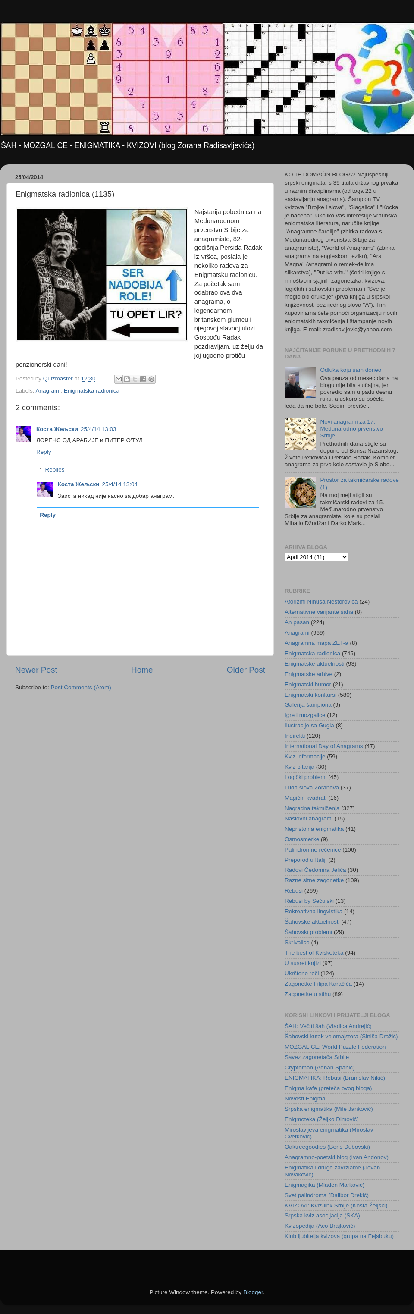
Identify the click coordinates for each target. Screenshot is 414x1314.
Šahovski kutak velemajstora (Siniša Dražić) (341, 1036)
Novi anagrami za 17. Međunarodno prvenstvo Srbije (351, 428)
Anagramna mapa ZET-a (316, 643)
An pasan (297, 622)
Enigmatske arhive (308, 674)
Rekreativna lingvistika (313, 911)
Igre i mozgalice (305, 715)
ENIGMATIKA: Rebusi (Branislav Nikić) (335, 1078)
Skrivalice (297, 942)
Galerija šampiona (308, 704)
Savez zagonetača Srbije (317, 1057)
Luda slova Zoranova (312, 787)
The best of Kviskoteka (314, 952)
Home (142, 669)
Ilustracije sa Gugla (309, 725)
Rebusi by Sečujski (309, 901)
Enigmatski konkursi (310, 695)
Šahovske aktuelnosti (312, 921)
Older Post (246, 669)
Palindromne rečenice (313, 849)
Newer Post (36, 669)
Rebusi (294, 890)
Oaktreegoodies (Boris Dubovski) (327, 1147)
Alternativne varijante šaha (319, 612)
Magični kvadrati (306, 798)
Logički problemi (306, 777)
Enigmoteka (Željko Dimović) (322, 1119)
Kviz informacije (305, 756)
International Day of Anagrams (324, 746)
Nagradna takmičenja (312, 808)
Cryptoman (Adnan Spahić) (320, 1067)
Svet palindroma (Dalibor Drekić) (327, 1195)
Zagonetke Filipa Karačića (318, 984)
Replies (55, 469)
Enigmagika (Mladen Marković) (324, 1185)
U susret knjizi (303, 963)
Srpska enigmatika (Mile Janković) (329, 1109)
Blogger (253, 1292)
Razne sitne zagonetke (314, 880)
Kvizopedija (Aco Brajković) (320, 1226)
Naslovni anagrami (309, 818)
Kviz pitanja (299, 767)
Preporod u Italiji (306, 860)
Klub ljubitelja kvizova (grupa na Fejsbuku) (339, 1236)
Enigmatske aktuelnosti (315, 663)
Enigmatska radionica (91, 390)
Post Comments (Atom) (81, 687)
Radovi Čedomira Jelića (315, 870)
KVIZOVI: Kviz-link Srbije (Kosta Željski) (336, 1205)
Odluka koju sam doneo (350, 370)
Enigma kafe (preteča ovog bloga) (328, 1088)
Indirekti (295, 735)
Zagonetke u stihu (308, 994)
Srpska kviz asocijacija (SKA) (322, 1215)
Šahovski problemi (308, 932)
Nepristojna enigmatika (314, 829)
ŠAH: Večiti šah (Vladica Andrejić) (328, 1026)
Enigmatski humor (308, 684)
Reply (43, 452)
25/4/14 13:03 (98, 429)
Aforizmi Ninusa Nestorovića (321, 601)
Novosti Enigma (305, 1098)
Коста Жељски (57, 429)
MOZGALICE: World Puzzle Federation (335, 1047)
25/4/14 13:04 (120, 484)
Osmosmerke (302, 839)
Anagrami (48, 390)
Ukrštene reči (302, 973)
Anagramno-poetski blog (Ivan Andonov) (337, 1157)
